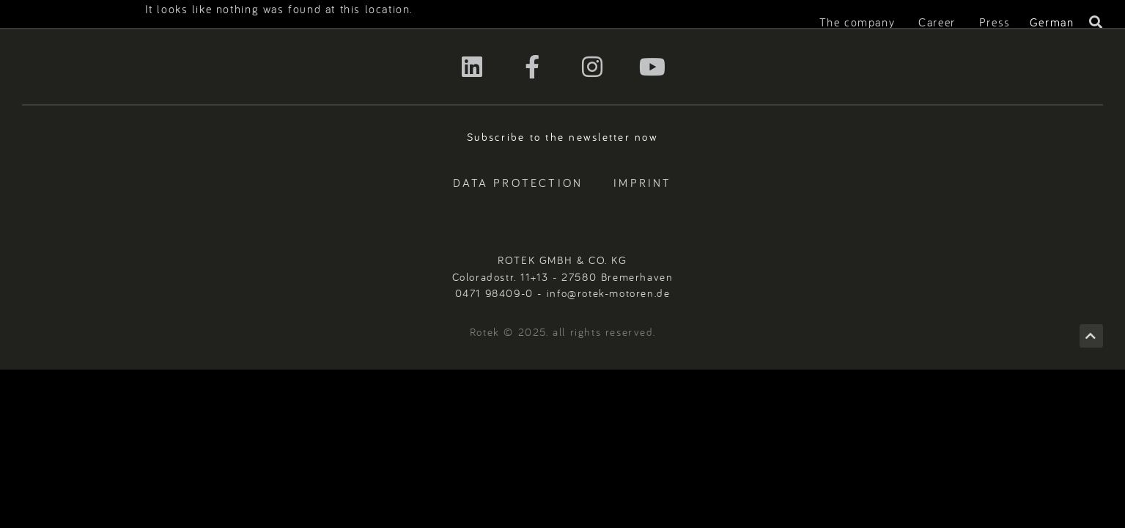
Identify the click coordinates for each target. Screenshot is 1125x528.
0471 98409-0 (494, 293)
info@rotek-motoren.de (609, 293)
